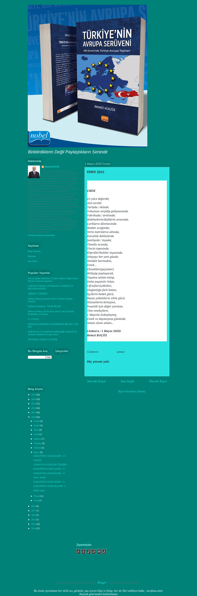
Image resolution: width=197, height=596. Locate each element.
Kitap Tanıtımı (34, 251)
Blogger (102, 582)
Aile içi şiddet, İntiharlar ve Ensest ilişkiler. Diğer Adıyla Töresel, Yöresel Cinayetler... (53, 279)
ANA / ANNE (39, 477)
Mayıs (37, 452)
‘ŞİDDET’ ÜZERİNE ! (38, 294)
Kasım (37, 425)
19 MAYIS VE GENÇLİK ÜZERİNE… (51, 464)
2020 (33, 417)
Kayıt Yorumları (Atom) (131, 391)
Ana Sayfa (127, 381)
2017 (33, 510)
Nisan (37, 496)
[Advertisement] (43, 559)
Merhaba (32, 256)
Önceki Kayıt (158, 381)
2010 (33, 528)
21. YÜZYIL (33, 319)
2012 (33, 519)
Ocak (36, 500)
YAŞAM (37, 460)
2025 (33, 394)
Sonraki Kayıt (96, 381)
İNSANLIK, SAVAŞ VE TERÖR (42, 339)
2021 (33, 412)
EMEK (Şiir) (39, 490)
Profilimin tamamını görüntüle (41, 235)
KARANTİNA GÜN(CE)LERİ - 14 (49, 456)
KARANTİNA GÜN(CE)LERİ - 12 (49, 473)
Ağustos (38, 439)
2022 (33, 408)
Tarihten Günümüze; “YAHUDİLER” (44, 306)
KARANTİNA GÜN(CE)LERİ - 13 (49, 469)
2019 (33, 506)
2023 (33, 403)
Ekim (36, 430)
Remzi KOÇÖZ (52, 167)
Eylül (36, 434)
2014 (33, 515)
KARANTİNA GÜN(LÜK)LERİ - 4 (49, 486)
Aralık (37, 421)
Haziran (37, 448)
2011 (33, 524)
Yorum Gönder (99, 368)
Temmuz (38, 443)
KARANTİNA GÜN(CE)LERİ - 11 (49, 482)
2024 (33, 399)
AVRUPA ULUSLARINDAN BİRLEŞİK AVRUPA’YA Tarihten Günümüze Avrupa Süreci (52, 333)
